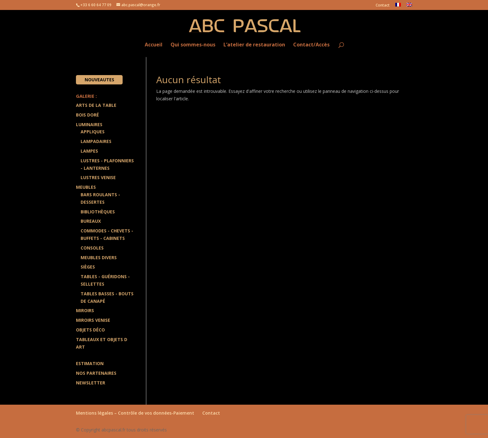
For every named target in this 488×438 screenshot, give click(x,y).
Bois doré (87, 115)
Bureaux (91, 221)
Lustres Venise (98, 177)
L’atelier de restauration (254, 45)
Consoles (92, 248)
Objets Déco (90, 330)
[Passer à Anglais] (409, 6)
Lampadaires (96, 141)
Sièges (88, 267)
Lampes (89, 151)
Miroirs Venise (93, 320)
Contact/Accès (311, 45)
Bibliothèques (98, 212)
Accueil (153, 45)
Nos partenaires (96, 373)
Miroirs (85, 310)
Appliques (93, 132)
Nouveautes (99, 80)
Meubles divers (99, 257)
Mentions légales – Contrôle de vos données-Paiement (135, 413)
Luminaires (89, 124)
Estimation (90, 363)
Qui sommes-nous (193, 45)
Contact (383, 5)
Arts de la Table (96, 105)
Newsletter (90, 383)
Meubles (86, 187)
